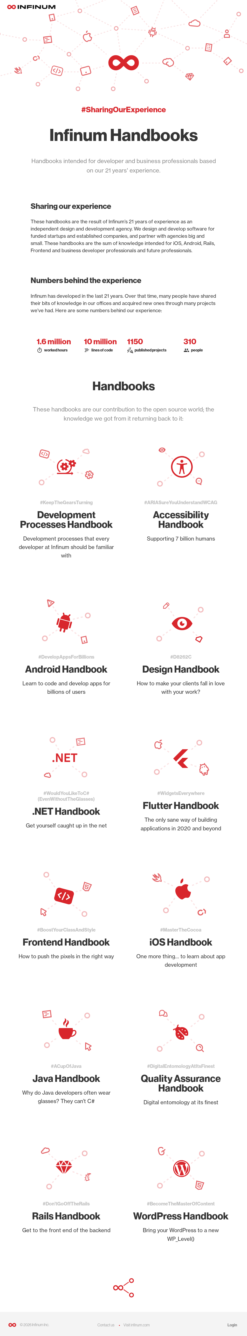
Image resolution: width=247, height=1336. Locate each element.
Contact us (105, 1325)
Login (232, 1325)
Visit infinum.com (137, 1325)
